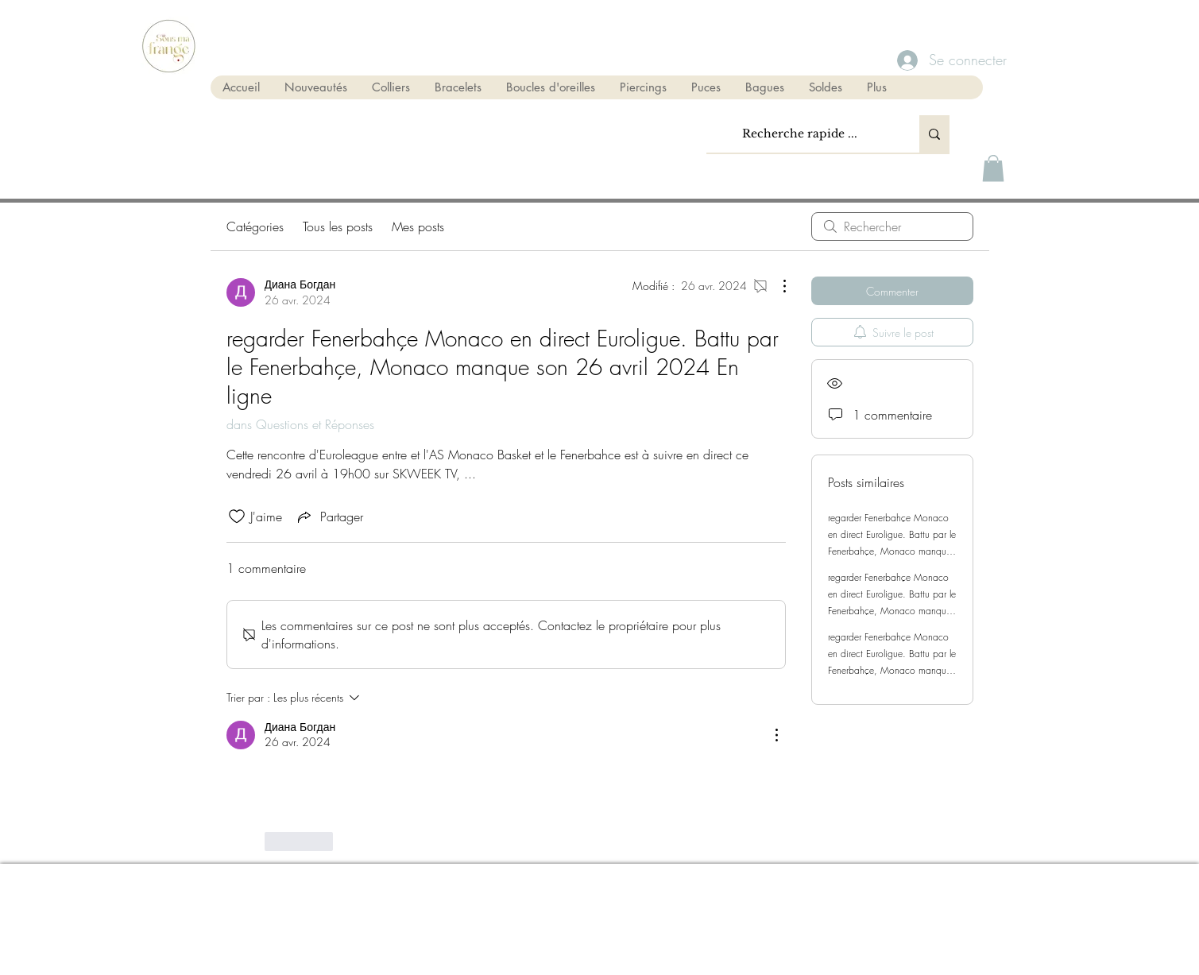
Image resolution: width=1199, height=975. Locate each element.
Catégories (255, 226)
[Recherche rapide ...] (800, 134)
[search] (892, 226)
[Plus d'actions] (776, 286)
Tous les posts (338, 226)
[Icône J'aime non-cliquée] (236, 516)
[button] (993, 168)
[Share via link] (329, 516)
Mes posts (418, 226)
